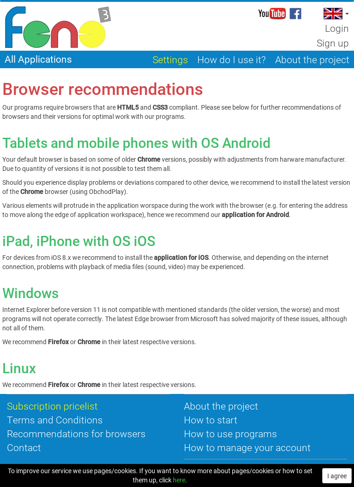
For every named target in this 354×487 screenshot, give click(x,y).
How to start (210, 419)
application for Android (255, 214)
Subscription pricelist (52, 405)
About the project (221, 405)
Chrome (88, 341)
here (179, 479)
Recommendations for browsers (76, 433)
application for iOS (181, 257)
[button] (335, 13)
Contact (24, 447)
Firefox (58, 341)
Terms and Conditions (55, 419)
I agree (337, 475)
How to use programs (230, 433)
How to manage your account (247, 447)
